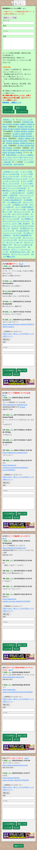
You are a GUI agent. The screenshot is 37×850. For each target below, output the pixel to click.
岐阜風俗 (29, 136)
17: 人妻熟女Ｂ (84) (14, 202)
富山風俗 (15, 134)
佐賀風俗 (9, 150)
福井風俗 (29, 134)
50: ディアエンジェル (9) (20, 254)
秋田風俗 (16, 124)
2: (21, 172)
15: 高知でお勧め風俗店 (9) (12, 200)
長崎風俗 (16, 150)
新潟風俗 (17, 131)
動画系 (13, 155)
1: (3, 172)
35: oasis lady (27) (22, 230)
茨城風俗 (17, 129)
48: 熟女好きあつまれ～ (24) (20, 252)
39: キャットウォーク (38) (11, 238)
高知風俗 (9, 148)
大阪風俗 (20, 138)
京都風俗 (27, 138)
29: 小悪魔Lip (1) (27, 219)
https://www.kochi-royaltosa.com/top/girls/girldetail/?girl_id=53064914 (15, 467)
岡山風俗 (29, 143)
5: (29, 179)
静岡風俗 (22, 136)
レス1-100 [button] (7, 374)
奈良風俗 (9, 141)
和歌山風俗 (23, 141)
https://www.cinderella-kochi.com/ (15, 765)
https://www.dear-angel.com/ (13, 677)
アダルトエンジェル (24, 119)
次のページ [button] (8, 108)
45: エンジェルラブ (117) (17, 247)
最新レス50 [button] (22, 370)
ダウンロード (24, 160)
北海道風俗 (26, 122)
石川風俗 (22, 134)
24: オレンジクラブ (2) (22, 212)
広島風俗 (23, 143)
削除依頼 (20, 164)
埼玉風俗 (11, 129)
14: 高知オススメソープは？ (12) (18, 197)
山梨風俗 (30, 131)
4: (21, 176)
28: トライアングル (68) (10, 219)
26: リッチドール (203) (20, 214)
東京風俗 (20, 127)
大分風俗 (23, 150)
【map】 (22, 407)
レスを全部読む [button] (9, 370)
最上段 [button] (16, 374)
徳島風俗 (27, 145)
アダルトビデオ (27, 157)
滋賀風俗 (16, 141)
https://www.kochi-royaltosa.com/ (14, 405)
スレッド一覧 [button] (8, 112)
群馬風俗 (24, 129)
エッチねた (8, 157)
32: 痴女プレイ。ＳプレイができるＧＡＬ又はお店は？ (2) (18, 225)
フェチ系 (19, 155)
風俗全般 (7, 162)
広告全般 (5, 164)
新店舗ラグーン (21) (11, 172)
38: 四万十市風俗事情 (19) (22, 235)
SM (21, 157)
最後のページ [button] (20, 108)
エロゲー (16, 157)
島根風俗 (16, 143)
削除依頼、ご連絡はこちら (11, 102)
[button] (18, 846)
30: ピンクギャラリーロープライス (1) (16, 221)
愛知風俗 (15, 136)
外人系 (4, 160)
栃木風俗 (31, 129)
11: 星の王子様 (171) (17, 193)
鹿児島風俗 (11, 152)
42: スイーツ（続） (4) (14, 242)
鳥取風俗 (9, 143)
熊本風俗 (29, 150)
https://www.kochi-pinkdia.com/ (14, 548)
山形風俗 (29, 124)
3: (21, 174)
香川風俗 (20, 145)
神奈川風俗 (28, 127)
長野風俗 (24, 131)
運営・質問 (13, 164)
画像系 (8, 155)
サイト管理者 (29, 162)
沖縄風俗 (19, 152)
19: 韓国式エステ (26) (20, 205)
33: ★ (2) (14, 228)
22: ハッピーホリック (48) (16, 209)
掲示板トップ (9, 119)
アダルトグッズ (13, 160)
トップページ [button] (22, 112)
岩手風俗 (9, 124)
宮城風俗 (23, 124)
